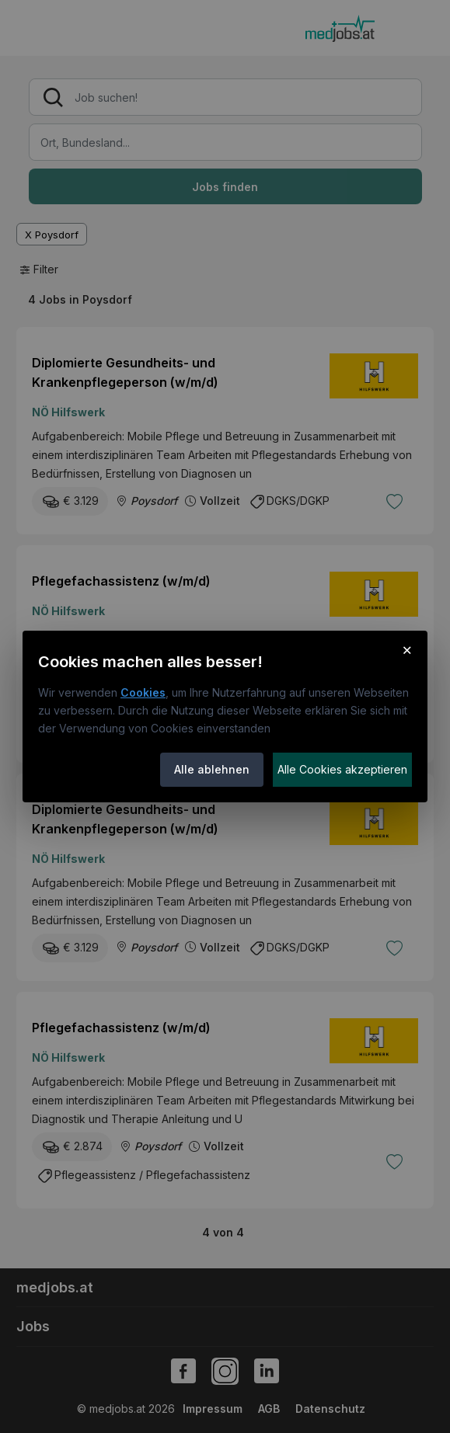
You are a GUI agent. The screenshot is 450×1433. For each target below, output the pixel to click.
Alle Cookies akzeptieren (342, 769)
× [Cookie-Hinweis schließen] (407, 649)
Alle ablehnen (211, 769)
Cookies (143, 692)
